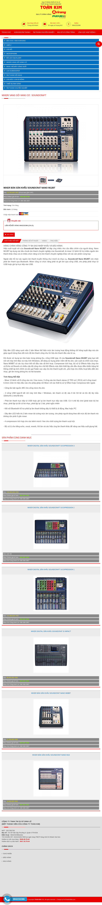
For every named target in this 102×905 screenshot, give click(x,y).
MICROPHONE (11, 54)
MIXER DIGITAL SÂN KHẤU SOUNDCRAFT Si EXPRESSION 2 (51, 507)
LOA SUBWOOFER (13, 71)
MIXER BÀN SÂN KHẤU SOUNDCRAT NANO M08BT (51, 693)
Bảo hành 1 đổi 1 (55, 23)
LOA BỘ (9, 49)
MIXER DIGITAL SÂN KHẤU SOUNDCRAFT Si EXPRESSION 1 (51, 569)
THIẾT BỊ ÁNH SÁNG (13, 84)
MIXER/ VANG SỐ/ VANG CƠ (16, 62)
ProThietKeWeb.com (69, 899)
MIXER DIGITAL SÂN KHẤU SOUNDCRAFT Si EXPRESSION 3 (51, 446)
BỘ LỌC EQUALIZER (13, 58)
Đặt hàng (9, 234)
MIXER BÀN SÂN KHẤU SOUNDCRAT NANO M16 (51, 755)
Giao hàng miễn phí (32, 23)
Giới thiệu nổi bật (11, 241)
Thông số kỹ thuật (30, 241)
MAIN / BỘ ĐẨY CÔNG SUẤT (16, 66)
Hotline (76, 23)
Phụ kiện (54, 241)
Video (44, 241)
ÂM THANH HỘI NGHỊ (14, 75)
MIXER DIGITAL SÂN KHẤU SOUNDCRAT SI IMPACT (51, 631)
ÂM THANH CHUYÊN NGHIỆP (16, 88)
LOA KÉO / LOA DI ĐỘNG (15, 79)
